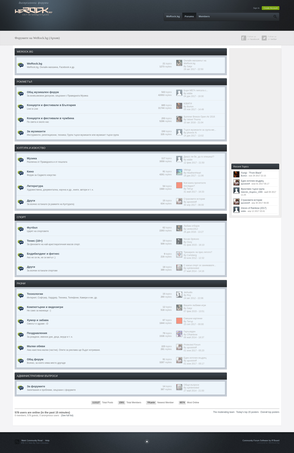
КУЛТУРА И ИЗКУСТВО (31, 147)
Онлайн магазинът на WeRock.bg (195, 62)
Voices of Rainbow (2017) (254, 208)
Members (204, 16)
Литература (35, 185)
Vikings (187, 170)
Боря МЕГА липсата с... (196, 90)
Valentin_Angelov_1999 (251, 192)
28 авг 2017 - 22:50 (193, 69)
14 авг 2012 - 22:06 (193, 298)
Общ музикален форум (43, 92)
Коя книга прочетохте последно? (195, 184)
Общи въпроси (191, 385)
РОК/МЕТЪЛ (24, 81)
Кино (30, 171)
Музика (32, 158)
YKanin (151, 402)
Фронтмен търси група (252, 189)
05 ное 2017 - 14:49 (194, 109)
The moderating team (223, 412)
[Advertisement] (258, 105)
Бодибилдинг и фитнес (43, 253)
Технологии (35, 293)
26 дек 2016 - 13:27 (194, 232)
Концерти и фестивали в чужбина (50, 118)
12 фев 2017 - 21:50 (194, 162)
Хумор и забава (37, 320)
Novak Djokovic (191, 239)
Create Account (270, 8)
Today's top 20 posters (247, 412)
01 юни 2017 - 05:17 (194, 363)
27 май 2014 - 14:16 (194, 271)
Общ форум (35, 359)
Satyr (189, 66)
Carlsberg (192, 255)
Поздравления (37, 333)
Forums (189, 16)
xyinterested (193, 268)
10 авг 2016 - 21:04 (193, 122)
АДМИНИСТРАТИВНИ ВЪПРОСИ (37, 375)
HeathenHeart (194, 173)
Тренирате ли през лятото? (198, 252)
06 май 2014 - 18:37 (194, 337)
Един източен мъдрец (195, 358)
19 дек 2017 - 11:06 (194, 175)
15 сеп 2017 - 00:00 (194, 324)
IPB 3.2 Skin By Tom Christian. (35, 443)
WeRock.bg (173, 16)
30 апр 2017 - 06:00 (194, 205)
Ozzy (189, 242)
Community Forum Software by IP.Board (261, 440)
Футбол (32, 227)
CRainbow (192, 334)
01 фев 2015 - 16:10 (194, 245)
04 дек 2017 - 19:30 (194, 96)
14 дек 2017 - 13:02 (194, 135)
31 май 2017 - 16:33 (194, 191)
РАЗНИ (21, 283)
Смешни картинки (193, 318)
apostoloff (192, 202)
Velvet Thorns (194, 119)
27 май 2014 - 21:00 (194, 390)
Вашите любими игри (195, 305)
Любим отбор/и (192, 226)
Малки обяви (36, 346)
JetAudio (188, 292)
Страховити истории (194, 199)
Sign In (256, 8)
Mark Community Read (31, 440)
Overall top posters (269, 412)
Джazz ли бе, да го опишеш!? (199, 156)
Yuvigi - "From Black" (251, 173)
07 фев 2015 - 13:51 (194, 311)
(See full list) (67, 415)
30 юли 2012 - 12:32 (194, 258)
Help (47, 440)
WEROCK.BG (25, 51)
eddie (189, 93)
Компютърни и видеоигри (45, 307)
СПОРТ (21, 217)
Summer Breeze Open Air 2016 (199, 116)
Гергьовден (190, 331)
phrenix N (191, 132)
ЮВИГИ (188, 103)
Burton (190, 106)
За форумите (36, 386)
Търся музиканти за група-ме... (200, 130)
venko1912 (192, 229)
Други (31, 200)
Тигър (190, 188)
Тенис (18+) (34, 240)
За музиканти (36, 131)
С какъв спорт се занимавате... (200, 265)
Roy (189, 295)
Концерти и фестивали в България (51, 105)
